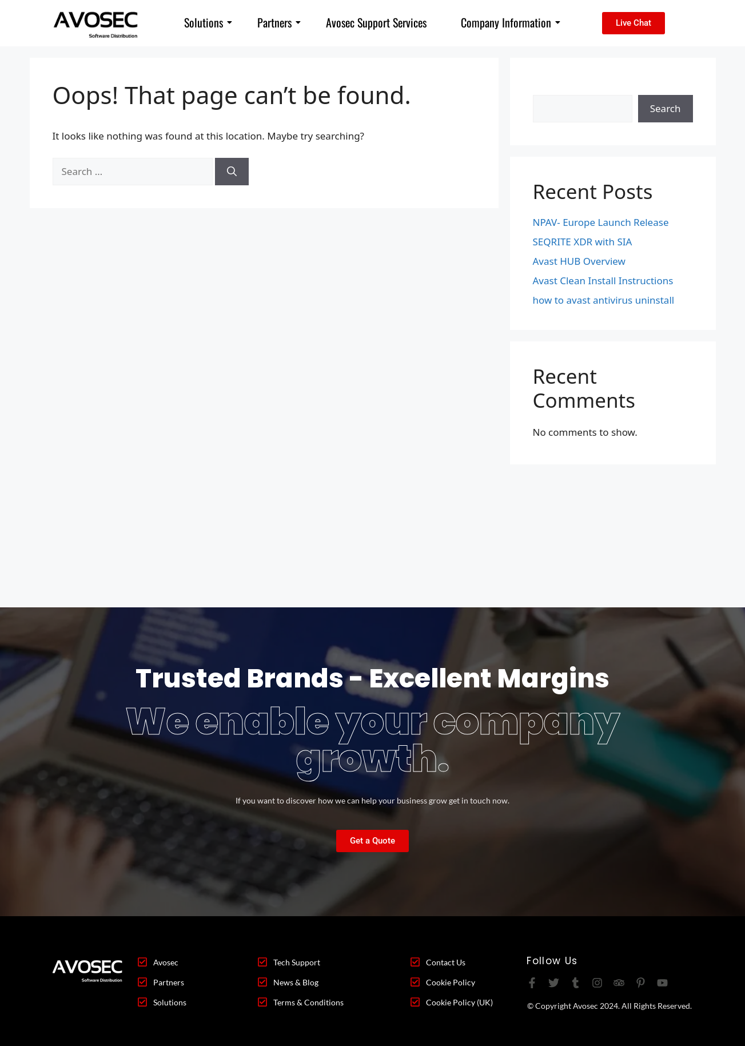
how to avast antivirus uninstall (604, 300)
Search (548, 87)
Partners (279, 22)
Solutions (208, 22)
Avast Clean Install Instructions (603, 280)
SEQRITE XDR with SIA (582, 241)
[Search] (232, 171)
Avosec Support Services (376, 22)
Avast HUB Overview (579, 261)
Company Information (510, 22)
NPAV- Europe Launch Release (601, 222)
